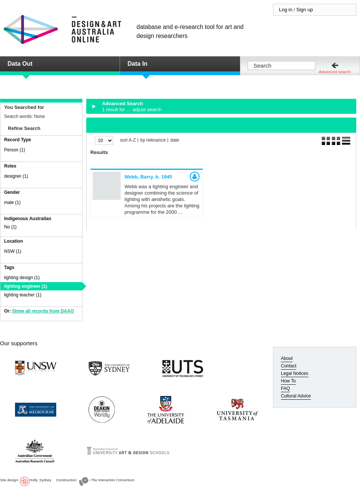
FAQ (285, 388)
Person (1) (14, 150)
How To (288, 381)
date (174, 140)
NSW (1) (12, 251)
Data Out (20, 63)
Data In (137, 63)
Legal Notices (294, 373)
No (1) (10, 227)
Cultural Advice (296, 396)
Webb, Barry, (148, 177)
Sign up (304, 9)
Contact (288, 366)
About (286, 358)
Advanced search (335, 71)
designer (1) (16, 176)
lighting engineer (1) (25, 286)
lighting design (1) (22, 277)
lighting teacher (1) (22, 295)
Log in (285, 9)
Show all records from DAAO (43, 311)
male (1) (12, 202)
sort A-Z (128, 140)
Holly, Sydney (40, 480)
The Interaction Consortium (113, 480)
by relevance (153, 140)
